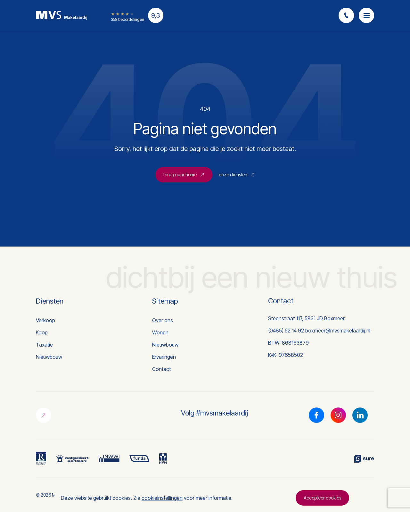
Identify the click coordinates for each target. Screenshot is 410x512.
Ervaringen (164, 357)
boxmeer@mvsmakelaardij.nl (337, 330)
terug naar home (183, 174)
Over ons (162, 320)
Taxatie (44, 344)
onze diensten (237, 174)
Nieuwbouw (49, 357)
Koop (42, 332)
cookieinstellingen (162, 498)
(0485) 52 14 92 (286, 330)
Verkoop (45, 320)
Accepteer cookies (322, 497)
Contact (161, 369)
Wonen (160, 332)
